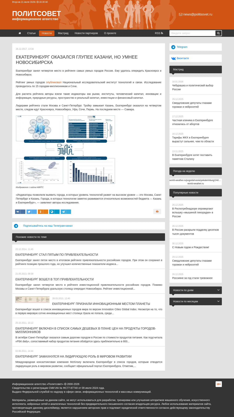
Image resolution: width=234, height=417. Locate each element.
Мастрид (63, 33)
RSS (159, 33)
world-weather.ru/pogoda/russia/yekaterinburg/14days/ (196, 180)
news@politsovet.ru (195, 14)
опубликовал (53, 82)
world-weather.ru (195, 183)
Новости (47, 33)
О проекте (110, 33)
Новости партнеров (86, 33)
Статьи (31, 33)
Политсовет (36, 13)
